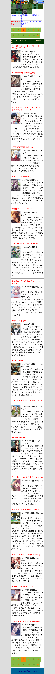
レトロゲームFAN (28, 671)
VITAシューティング (26, 23)
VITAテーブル (37, 22)
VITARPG (25, 15)
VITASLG (35, 15)
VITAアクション (16, 16)
